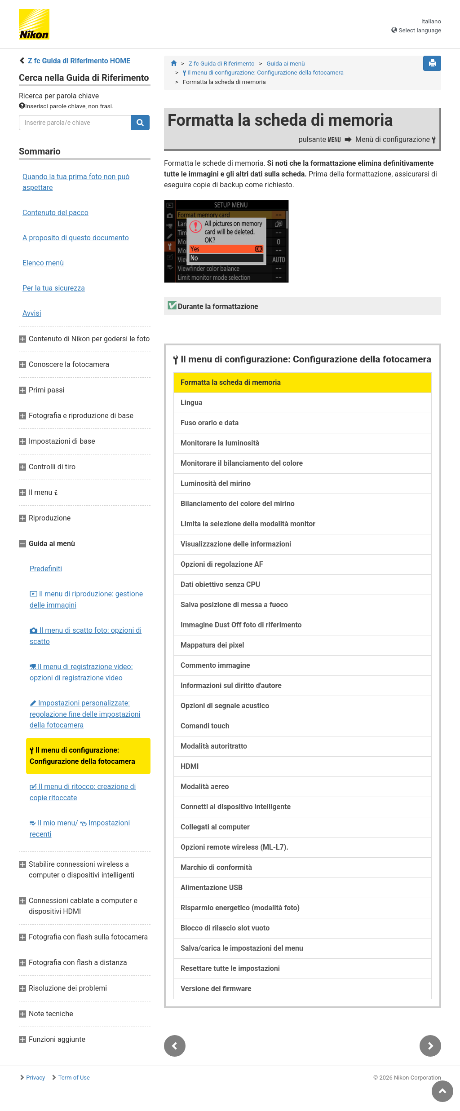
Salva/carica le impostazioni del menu (242, 948)
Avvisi (31, 313)
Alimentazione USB (212, 887)
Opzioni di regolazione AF (222, 564)
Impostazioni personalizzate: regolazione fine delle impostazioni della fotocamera (85, 714)
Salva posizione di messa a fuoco (234, 604)
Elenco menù (43, 263)
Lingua (192, 402)
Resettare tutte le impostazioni (230, 968)
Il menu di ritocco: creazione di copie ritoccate (83, 792)
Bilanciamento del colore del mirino (238, 503)
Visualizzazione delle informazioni (236, 544)
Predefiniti (46, 568)
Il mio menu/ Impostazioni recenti (80, 828)
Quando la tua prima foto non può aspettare (75, 182)
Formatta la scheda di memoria (231, 382)
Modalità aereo (205, 786)
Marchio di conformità (216, 867)
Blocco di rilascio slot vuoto (225, 928)
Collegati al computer (215, 827)
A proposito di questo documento (75, 238)
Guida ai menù (286, 63)
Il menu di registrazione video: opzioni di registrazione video (81, 672)
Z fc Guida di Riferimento (222, 63)
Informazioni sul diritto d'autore (231, 685)
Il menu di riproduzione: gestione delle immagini (86, 599)
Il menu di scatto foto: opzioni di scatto (86, 636)
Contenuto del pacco (55, 212)
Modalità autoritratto (214, 746)
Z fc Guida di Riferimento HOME (79, 61)
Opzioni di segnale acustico (225, 705)
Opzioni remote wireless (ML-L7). (234, 847)
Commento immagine (215, 665)
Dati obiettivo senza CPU (220, 584)
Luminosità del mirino (216, 483)
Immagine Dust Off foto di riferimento (241, 625)
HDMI (190, 766)
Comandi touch (205, 726)
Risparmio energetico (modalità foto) (240, 908)
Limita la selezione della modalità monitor (248, 524)
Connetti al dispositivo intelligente (236, 806)
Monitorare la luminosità (220, 443)
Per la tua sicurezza (53, 288)
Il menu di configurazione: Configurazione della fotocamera (82, 756)
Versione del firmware (216, 988)
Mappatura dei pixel (212, 645)
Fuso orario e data (210, 423)
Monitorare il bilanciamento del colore (242, 463)
